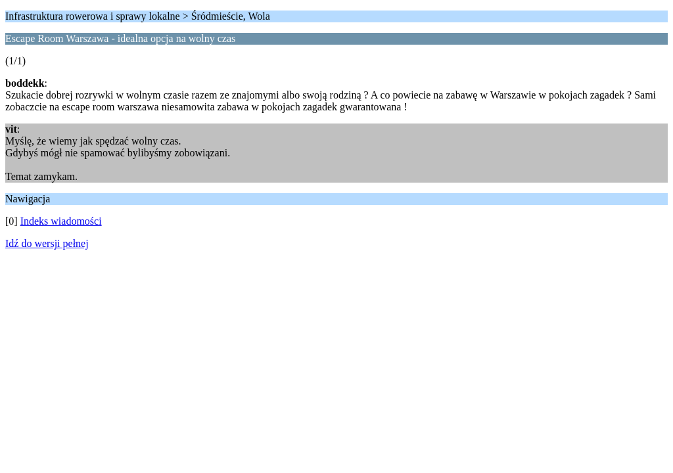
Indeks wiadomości (61, 221)
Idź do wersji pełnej (47, 243)
